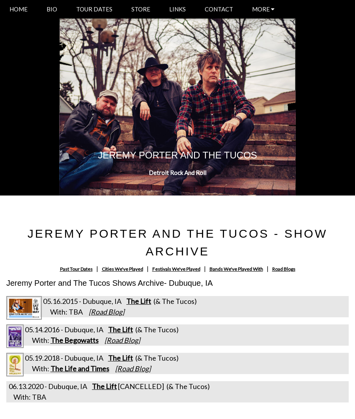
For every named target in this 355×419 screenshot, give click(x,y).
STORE (140, 9)
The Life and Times (79, 368)
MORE (263, 9)
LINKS (177, 9)
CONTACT (219, 9)
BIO (52, 9)
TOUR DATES (94, 9)
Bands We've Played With (236, 269)
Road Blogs (283, 269)
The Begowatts (74, 340)
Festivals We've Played (176, 269)
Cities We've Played (122, 269)
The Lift (138, 301)
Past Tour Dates (76, 269)
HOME (18, 9)
